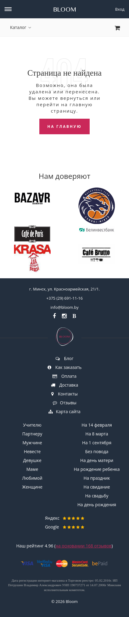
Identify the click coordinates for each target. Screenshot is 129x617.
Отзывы (65, 403)
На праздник (97, 478)
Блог (64, 358)
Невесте (32, 451)
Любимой (32, 478)
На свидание (97, 487)
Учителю (32, 425)
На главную (64, 126)
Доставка (64, 385)
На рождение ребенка (97, 469)
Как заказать (65, 367)
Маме (32, 469)
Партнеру (32, 434)
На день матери (96, 460)
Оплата (64, 376)
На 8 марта (96, 434)
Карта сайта (64, 411)
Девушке (32, 460)
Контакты (64, 394)
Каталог (20, 27)
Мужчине (32, 443)
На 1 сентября (96, 443)
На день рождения (96, 504)
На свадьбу (96, 496)
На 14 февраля (97, 425)
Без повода (96, 451)
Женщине (32, 487)
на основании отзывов (84, 546)
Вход (120, 9)
